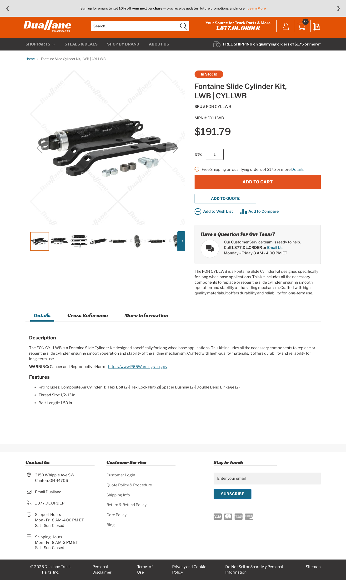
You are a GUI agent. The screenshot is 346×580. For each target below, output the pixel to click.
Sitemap (313, 567)
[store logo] (49, 30)
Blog (110, 525)
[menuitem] (40, 51)
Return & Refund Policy (126, 505)
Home (30, 66)
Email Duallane (48, 492)
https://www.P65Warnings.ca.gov (137, 373)
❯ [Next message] (338, 8)
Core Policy (116, 515)
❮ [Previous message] (7, 8)
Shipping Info (118, 495)
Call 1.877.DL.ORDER (243, 254)
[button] (39, 155)
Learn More (256, 8)
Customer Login (120, 475)
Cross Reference (87, 322)
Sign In (284, 30)
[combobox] (140, 30)
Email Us (274, 254)
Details (297, 176)
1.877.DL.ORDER (236, 31)
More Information (146, 322)
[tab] (42, 323)
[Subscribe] (232, 494)
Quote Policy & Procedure (129, 485)
